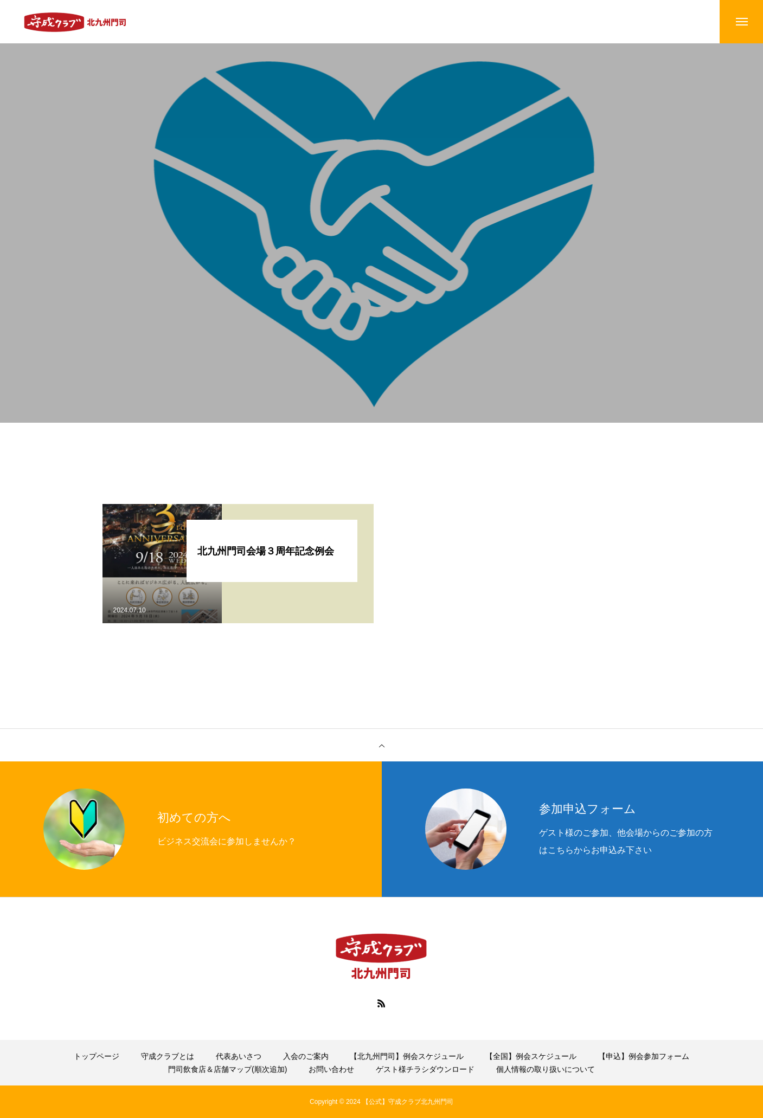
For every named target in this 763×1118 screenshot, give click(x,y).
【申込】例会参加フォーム (643, 1056)
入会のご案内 (306, 1056)
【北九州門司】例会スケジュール (407, 1056)
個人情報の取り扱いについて (545, 1069)
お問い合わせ (331, 1069)
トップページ (96, 1056)
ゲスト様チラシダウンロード (425, 1069)
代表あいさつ (238, 1056)
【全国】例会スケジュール (530, 1056)
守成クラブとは (167, 1056)
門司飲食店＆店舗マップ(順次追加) (227, 1069)
